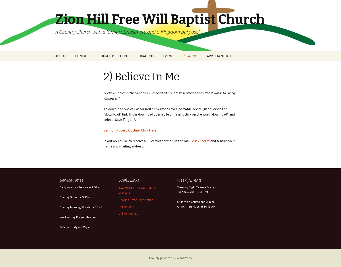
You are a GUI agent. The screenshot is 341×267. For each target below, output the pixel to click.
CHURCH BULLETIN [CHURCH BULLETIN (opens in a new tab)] (113, 56)
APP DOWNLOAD (219, 56)
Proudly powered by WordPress (170, 258)
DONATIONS (145, 56)
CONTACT (82, 56)
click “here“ (201, 141)
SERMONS (191, 56)
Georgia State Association (135, 200)
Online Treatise (128, 214)
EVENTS (168, 56)
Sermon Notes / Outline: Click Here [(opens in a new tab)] (130, 130)
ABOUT (60, 56)
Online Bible (126, 207)
